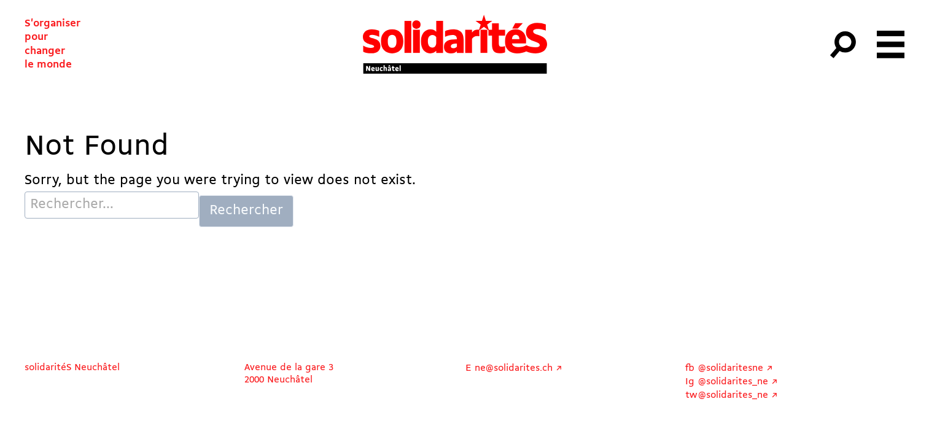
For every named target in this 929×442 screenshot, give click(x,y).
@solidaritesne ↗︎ (735, 368)
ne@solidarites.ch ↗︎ (518, 368)
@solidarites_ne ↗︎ (738, 382)
